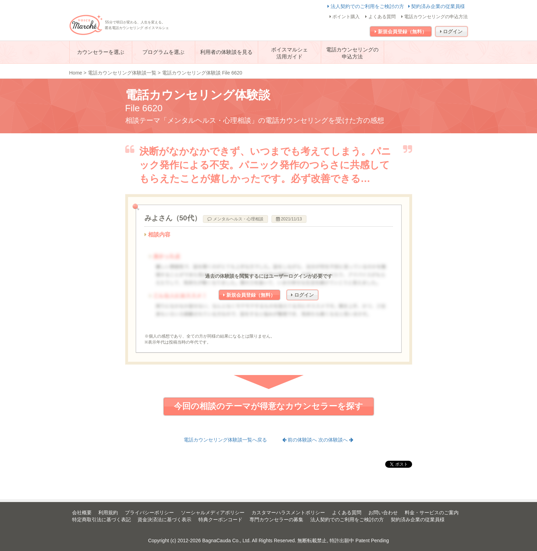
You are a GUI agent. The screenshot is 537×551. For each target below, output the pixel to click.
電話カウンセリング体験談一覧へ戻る (225, 440)
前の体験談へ (300, 440)
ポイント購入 (345, 16)
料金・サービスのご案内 (432, 512)
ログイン (451, 31)
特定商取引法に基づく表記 (101, 519)
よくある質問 (380, 16)
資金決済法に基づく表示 (164, 519)
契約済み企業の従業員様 (436, 6)
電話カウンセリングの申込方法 (434, 16)
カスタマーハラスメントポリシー (288, 512)
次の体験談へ (335, 440)
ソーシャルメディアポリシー (213, 512)
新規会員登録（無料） (401, 31)
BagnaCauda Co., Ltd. (226, 540)
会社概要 (82, 512)
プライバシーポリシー (149, 512)
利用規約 (108, 512)
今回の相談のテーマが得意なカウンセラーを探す (268, 406)
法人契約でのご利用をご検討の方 (366, 6)
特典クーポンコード (220, 519)
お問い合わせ (383, 512)
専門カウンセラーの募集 (276, 519)
